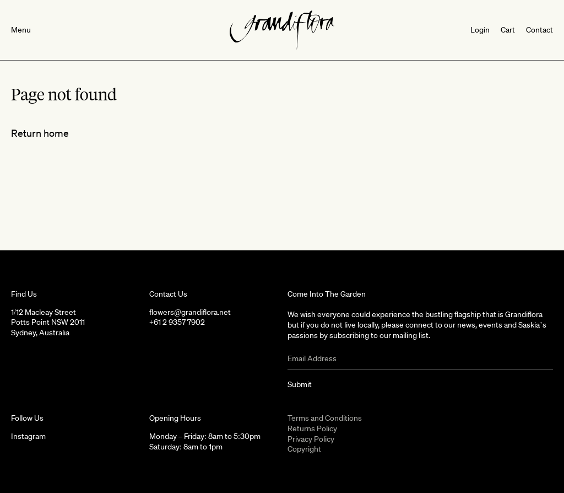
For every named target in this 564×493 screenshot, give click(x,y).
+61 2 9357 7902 (177, 322)
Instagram (28, 436)
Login (480, 30)
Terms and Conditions (325, 418)
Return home (40, 133)
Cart (508, 30)
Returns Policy (312, 428)
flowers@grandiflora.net (190, 312)
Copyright (304, 449)
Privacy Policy (311, 439)
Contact (539, 30)
